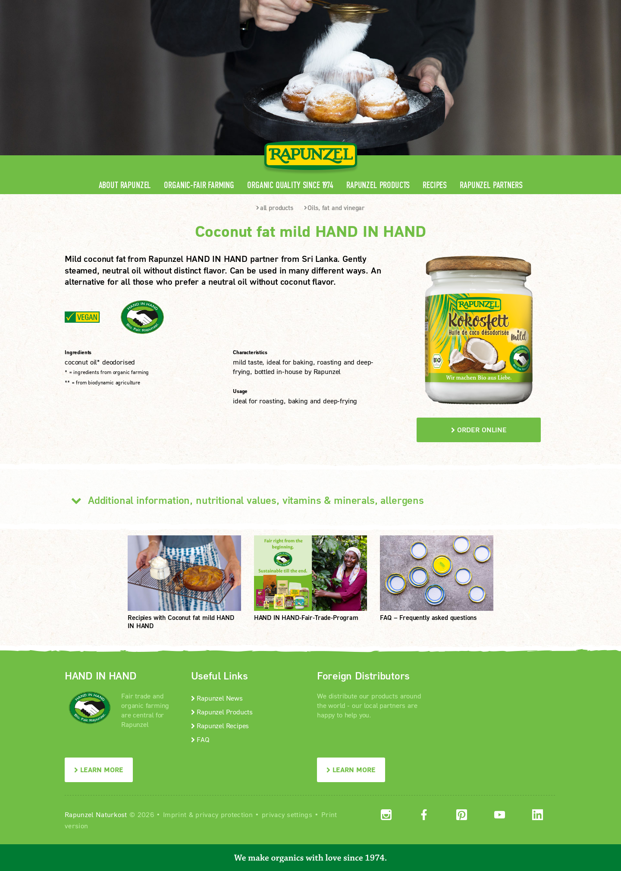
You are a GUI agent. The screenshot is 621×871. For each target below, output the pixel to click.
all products (274, 207)
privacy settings (287, 814)
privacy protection (224, 814)
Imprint (174, 814)
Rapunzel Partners (491, 185)
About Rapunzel (125, 185)
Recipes (435, 185)
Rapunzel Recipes (220, 725)
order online (479, 429)
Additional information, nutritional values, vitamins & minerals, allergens (244, 500)
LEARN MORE (98, 769)
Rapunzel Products (378, 185)
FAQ (200, 739)
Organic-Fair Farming (199, 185)
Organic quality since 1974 (290, 185)
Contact (484, 6)
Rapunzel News (217, 698)
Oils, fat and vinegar (334, 207)
